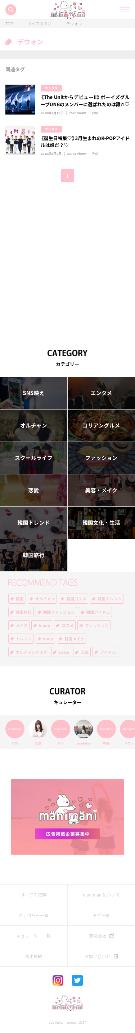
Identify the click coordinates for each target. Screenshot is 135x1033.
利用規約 (33, 956)
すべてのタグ (39, 24)
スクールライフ (34, 458)
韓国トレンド (33, 523)
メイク (22, 625)
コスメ (67, 625)
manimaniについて (101, 894)
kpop (48, 639)
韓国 (20, 599)
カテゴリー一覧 (33, 915)
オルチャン (33, 425)
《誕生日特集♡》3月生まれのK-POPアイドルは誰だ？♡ (85, 142)
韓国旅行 (33, 555)
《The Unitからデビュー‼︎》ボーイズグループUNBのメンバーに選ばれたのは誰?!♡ (85, 101)
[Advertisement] (67, 260)
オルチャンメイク (31, 652)
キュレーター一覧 (33, 936)
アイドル (108, 652)
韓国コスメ (76, 599)
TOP (9, 24)
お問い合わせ (98, 956)
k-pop (44, 625)
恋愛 (33, 490)
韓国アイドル (98, 612)
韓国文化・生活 (101, 523)
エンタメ (51, 88)
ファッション (101, 458)
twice (64, 652)
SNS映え (33, 393)
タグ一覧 (101, 915)
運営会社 (97, 936)
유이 (95, 113)
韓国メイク (74, 639)
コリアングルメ (101, 425)
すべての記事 (33, 894)
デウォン (74, 24)
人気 (85, 652)
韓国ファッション (59, 612)
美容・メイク (101, 490)
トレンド (24, 639)
